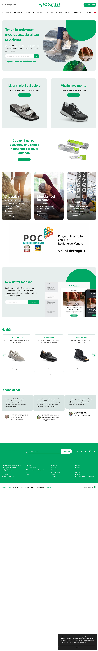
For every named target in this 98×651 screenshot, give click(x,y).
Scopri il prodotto (16, 369)
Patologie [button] (6, 12)
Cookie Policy (83, 642)
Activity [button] (30, 12)
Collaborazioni (55, 472)
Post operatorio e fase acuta (84, 476)
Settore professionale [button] (60, 12)
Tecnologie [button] (42, 12)
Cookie (9, 487)
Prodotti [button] (18, 12)
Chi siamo (54, 468)
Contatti (88, 12)
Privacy (4, 487)
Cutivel (77, 472)
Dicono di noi (55, 470)
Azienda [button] (77, 12)
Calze (77, 470)
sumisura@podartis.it (8, 476)
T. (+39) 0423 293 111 (9, 468)
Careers (53, 476)
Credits (49, 487)
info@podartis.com (8, 470)
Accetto (77, 648)
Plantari (77, 474)
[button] (48, 428)
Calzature (78, 468)
